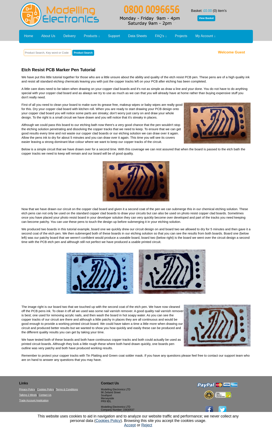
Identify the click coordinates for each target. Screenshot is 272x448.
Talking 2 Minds (28, 395)
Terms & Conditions (67, 389)
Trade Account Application (33, 400)
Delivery (69, 36)
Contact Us (45, 395)
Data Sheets (137, 36)
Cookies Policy (45, 389)
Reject (146, 425)
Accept (130, 425)
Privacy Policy (27, 389)
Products (92, 36)
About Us (48, 36)
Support (114, 36)
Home (28, 36)
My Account (206, 36)
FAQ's (161, 36)
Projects (181, 36)
